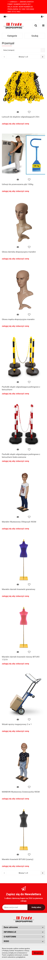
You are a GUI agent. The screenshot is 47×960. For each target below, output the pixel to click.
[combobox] (23, 50)
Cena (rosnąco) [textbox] (8, 50)
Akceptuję (38, 953)
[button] (23, 927)
